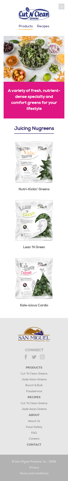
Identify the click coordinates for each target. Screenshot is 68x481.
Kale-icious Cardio (34, 305)
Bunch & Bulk (34, 385)
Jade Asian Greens (34, 379)
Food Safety (34, 427)
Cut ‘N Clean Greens (34, 374)
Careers (34, 439)
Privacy (34, 467)
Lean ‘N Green (34, 247)
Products (34, 368)
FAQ (34, 433)
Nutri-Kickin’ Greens (34, 189)
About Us (34, 421)
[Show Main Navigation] (61, 6)
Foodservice (34, 391)
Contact (34, 445)
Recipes (43, 26)
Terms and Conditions (34, 473)
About (34, 415)
